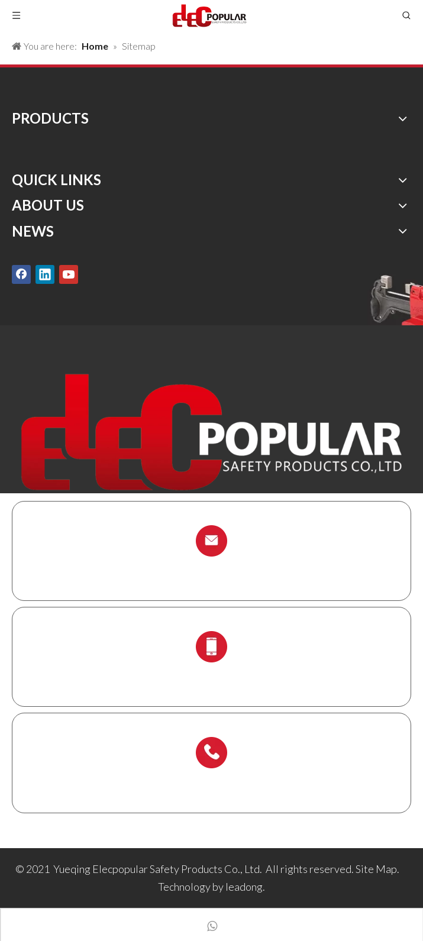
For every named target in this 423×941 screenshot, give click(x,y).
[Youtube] (68, 274)
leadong (244, 886)
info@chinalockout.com (212, 568)
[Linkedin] (44, 274)
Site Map (376, 868)
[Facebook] (21, 274)
